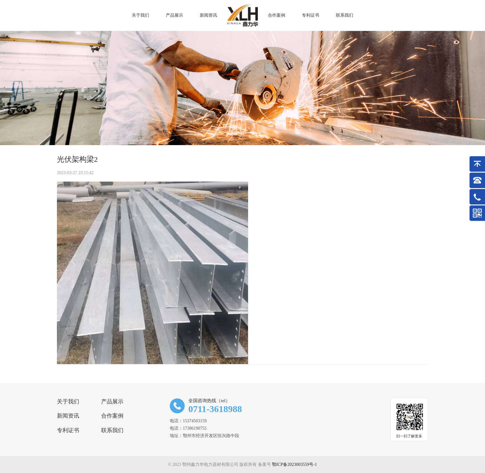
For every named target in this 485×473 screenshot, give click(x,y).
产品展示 (112, 401)
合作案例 (112, 416)
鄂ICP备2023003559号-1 (294, 464)
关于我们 (68, 401)
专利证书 (68, 430)
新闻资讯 (68, 416)
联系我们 (112, 430)
